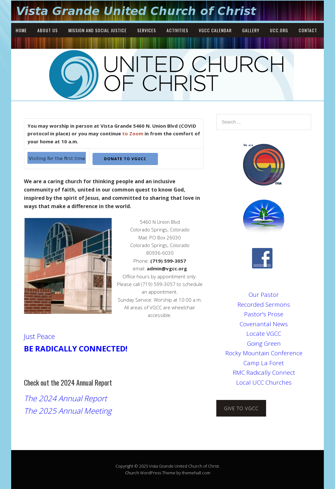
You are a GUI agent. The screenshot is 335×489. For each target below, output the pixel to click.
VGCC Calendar (215, 30)
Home (21, 30)
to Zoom (132, 133)
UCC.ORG (279, 30)
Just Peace (39, 336)
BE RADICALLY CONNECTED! (75, 348)
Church (132, 473)
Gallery (250, 30)
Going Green (264, 343)
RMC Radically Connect (264, 372)
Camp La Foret (263, 363)
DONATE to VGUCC (125, 159)
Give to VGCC (241, 408)
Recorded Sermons (263, 304)
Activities (177, 30)
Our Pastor (264, 294)
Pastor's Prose (263, 314)
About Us (47, 30)
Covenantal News (264, 324)
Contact (308, 30)
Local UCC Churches (264, 382)
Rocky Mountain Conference (263, 353)
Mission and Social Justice (97, 30)
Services (146, 30)
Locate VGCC (263, 333)
